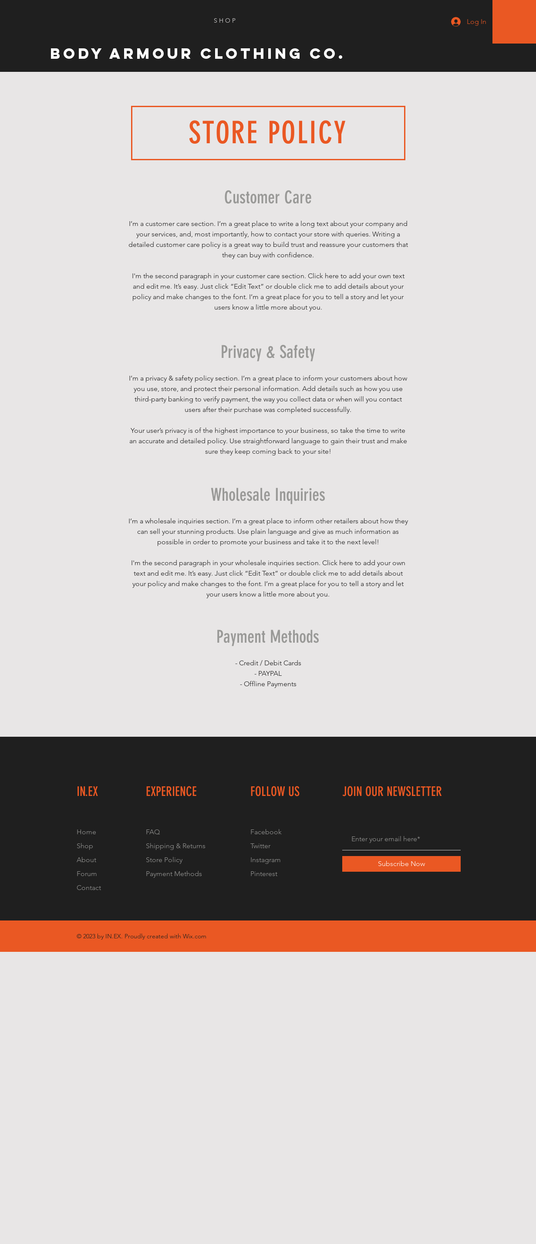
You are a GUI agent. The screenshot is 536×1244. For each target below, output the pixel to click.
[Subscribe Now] (401, 864)
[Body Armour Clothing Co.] (198, 53)
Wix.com (194, 936)
